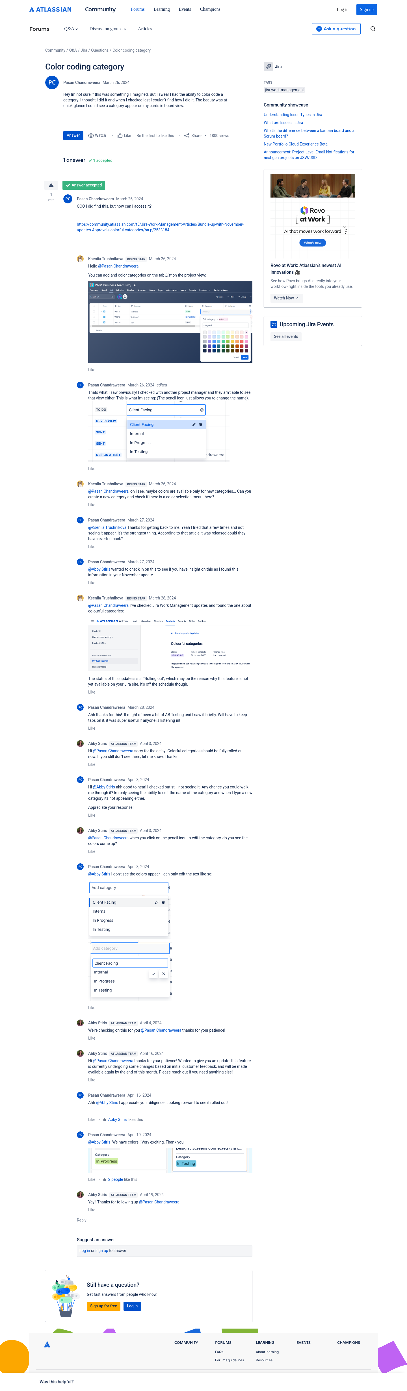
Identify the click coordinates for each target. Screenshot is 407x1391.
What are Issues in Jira (283, 122)
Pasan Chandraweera (81, 82)
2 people (115, 1179)
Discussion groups (108, 28)
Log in (343, 9)
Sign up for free (103, 1306)
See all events (286, 336)
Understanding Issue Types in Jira (293, 114)
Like (91, 370)
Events (185, 9)
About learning (267, 1352)
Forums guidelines (229, 1360)
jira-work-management (284, 90)
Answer (73, 135)
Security (357, 1377)
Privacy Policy (309, 1377)
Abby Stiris (97, 743)
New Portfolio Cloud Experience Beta (296, 144)
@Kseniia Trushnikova (107, 527)
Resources (264, 1360)
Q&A (71, 28)
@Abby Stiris (99, 569)
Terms (336, 1377)
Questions (100, 50)
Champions (210, 9)
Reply (81, 1220)
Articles (145, 28)
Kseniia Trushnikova (105, 259)
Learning (162, 9)
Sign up (367, 9)
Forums (137, 9)
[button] (170, 322)
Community (100, 9)
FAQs (219, 1352)
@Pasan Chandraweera (118, 266)
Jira (84, 50)
